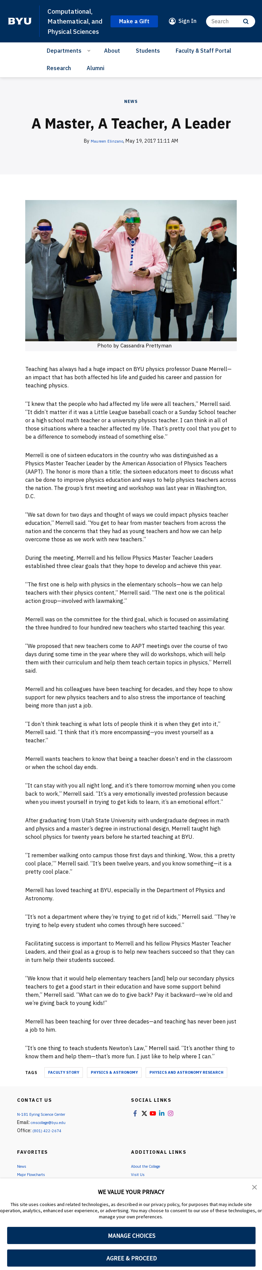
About (112, 60)
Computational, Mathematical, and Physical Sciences (73, 26)
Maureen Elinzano (107, 151)
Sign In (187, 26)
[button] (255, 1188)
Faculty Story (63, 1082)
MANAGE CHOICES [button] (131, 1236)
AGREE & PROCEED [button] (131, 1258)
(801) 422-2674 (49, 1141)
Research (59, 78)
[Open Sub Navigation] (89, 60)
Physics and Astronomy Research (186, 1082)
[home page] (20, 26)
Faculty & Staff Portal (203, 60)
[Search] (230, 26)
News (131, 111)
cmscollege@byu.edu (53, 1132)
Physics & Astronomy (114, 1082)
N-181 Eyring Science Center (47, 1124)
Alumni (95, 78)
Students (148, 60)
